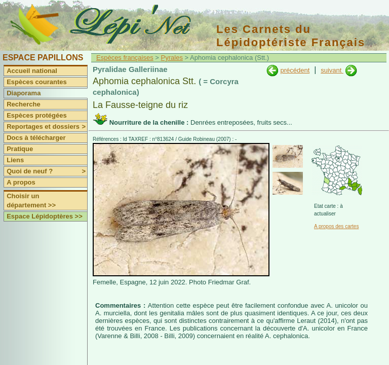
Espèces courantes (37, 82)
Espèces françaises (124, 57)
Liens (15, 160)
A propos (21, 182)
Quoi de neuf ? (47, 171)
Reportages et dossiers (47, 126)
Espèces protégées (37, 115)
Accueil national (32, 71)
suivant (332, 70)
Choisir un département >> (31, 200)
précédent (294, 70)
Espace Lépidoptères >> (45, 216)
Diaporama (24, 93)
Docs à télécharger (36, 137)
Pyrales (172, 57)
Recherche (23, 104)
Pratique (20, 149)
